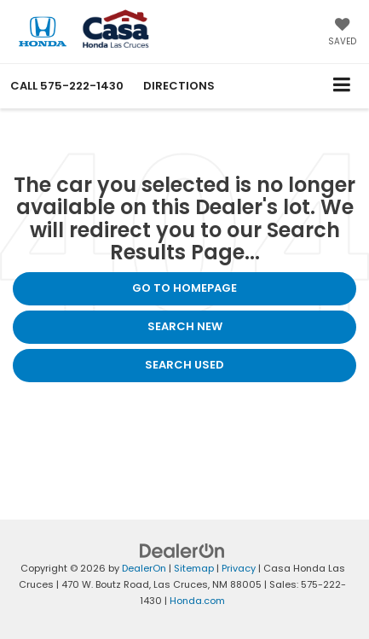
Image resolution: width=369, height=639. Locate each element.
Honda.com (197, 600)
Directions (179, 86)
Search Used (184, 365)
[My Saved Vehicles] (342, 33)
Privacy (239, 568)
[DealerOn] (182, 551)
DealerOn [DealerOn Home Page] (144, 568)
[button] (67, 85)
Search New (184, 326)
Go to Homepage (184, 288)
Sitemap (194, 568)
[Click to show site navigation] (342, 85)
